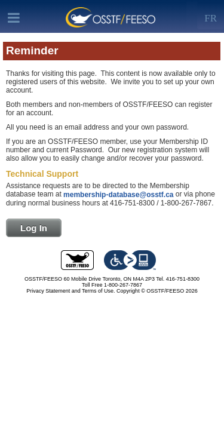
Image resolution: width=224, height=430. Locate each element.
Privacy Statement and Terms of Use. (70, 291)
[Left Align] (210, 15)
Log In (33, 228)
